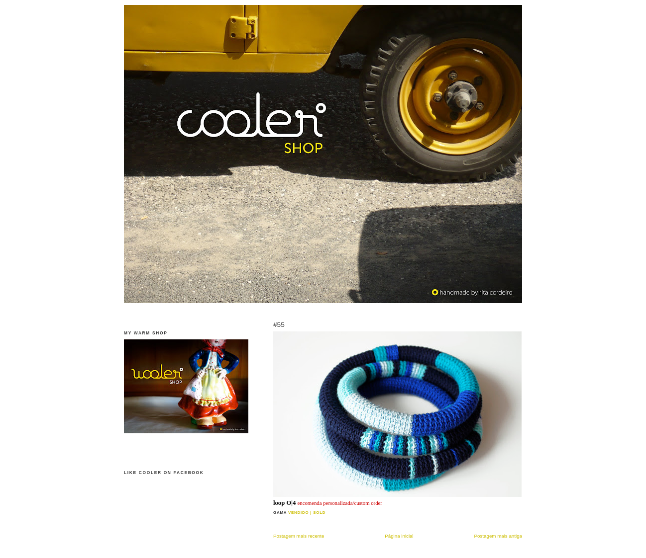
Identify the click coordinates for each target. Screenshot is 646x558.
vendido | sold (306, 512)
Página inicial (399, 536)
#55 (279, 324)
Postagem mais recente (298, 536)
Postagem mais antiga (498, 536)
